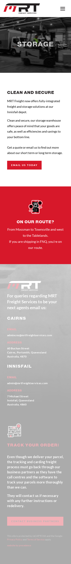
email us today (24, 165)
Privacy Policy (14, 539)
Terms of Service (36, 539)
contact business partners (35, 521)
